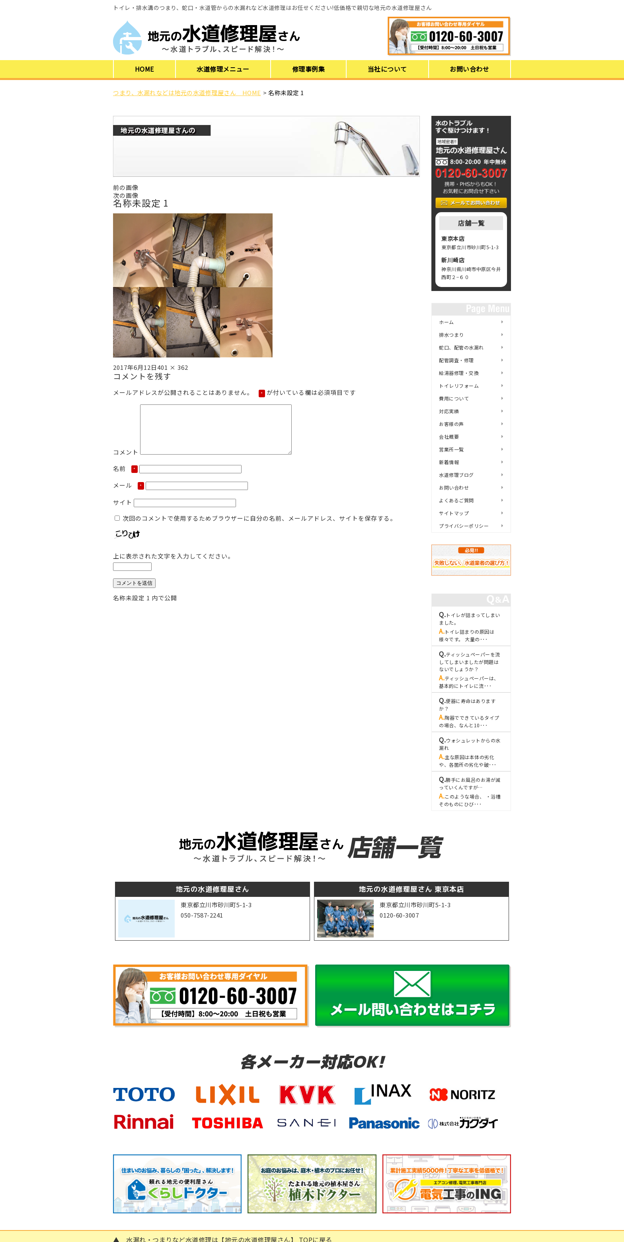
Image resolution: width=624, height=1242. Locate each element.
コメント (125, 461)
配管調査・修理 (456, 360)
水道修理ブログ (456, 474)
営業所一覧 (451, 449)
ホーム (446, 321)
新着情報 (449, 462)
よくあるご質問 (456, 500)
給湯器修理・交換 (459, 372)
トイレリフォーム (459, 385)
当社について (387, 69)
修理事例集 (308, 69)
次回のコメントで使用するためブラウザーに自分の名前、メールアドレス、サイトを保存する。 (259, 527)
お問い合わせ (469, 69)
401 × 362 (172, 367)
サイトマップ (454, 513)
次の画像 (125, 195)
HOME (144, 69)
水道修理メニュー (223, 69)
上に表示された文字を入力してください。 (173, 565)
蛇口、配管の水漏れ (461, 347)
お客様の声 (451, 423)
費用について (454, 398)
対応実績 (449, 411)
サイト (122, 512)
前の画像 (125, 187)
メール (128, 494)
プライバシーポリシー (464, 525)
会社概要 (449, 436)
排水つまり (451, 334)
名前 (125, 478)
